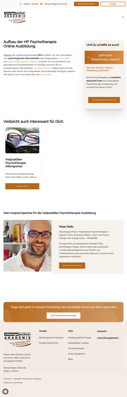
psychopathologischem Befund (23, 61)
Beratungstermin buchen (86, 4)
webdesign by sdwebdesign (13, 383)
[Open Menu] (123, 17)
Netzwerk (101, 331)
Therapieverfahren (42, 68)
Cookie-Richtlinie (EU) (116, 379)
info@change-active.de (56, 4)
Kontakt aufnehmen (48, 343)
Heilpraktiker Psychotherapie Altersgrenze (15, 163)
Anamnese (64, 58)
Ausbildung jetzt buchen (104, 100)
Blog (70, 359)
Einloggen (113, 4)
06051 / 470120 (31, 4)
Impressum (78, 379)
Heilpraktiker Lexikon (78, 343)
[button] (110, 339)
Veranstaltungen (76, 348)
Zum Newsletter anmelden (63, 315)
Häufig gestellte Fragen (79, 337)
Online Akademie (76, 354)
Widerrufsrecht (101, 379)
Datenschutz (89, 379)
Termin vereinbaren (72, 265)
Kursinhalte (45, 74)
